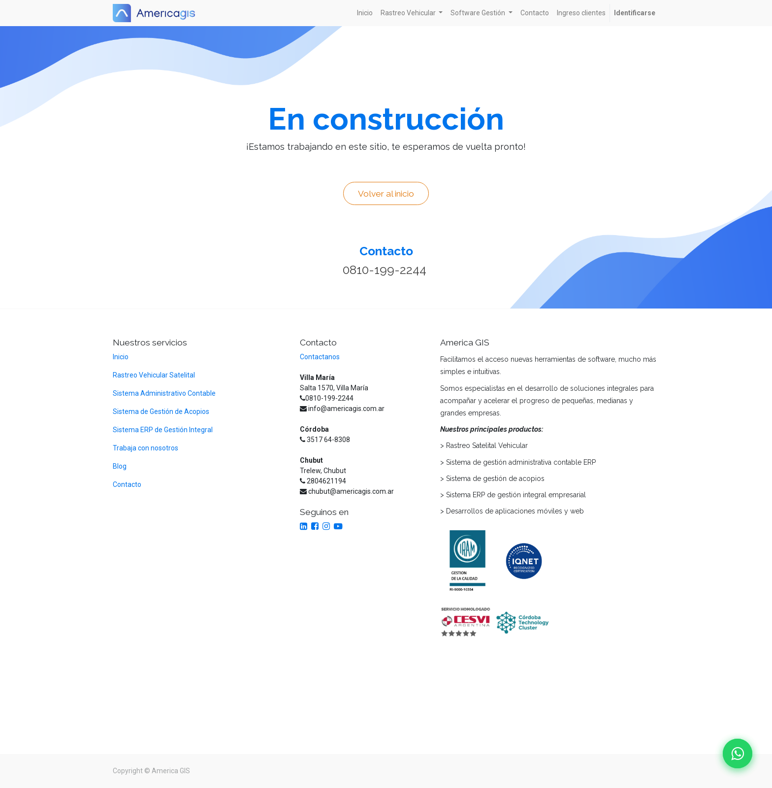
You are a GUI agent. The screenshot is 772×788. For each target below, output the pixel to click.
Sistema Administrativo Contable (164, 393)
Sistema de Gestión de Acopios (161, 411)
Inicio (121, 357)
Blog (120, 466)
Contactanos (320, 357)
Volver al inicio (386, 194)
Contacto (127, 484)
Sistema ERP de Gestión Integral (163, 430)
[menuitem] (365, 13)
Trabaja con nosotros (145, 448)
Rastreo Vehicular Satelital (154, 375)
